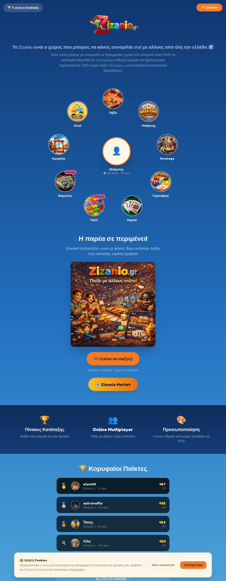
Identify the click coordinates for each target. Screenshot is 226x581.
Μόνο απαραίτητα (163, 564)
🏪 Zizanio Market (113, 384)
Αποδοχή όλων (193, 564)
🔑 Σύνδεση (209, 7)
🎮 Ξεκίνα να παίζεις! (113, 358)
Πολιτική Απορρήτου (36, 569)
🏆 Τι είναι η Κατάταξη (23, 8)
